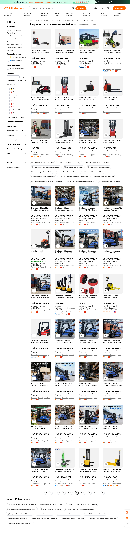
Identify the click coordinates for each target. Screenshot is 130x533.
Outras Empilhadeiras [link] (86, 20)
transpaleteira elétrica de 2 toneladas (19, 514)
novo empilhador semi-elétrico (68, 162)
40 (68, 493)
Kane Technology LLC (110, 310)
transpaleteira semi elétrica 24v (103, 177)
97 (102, 493)
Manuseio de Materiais (45, 20)
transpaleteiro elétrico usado (17, 518)
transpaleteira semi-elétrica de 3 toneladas (45, 167)
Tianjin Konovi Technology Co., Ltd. (41, 267)
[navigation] (16, 257)
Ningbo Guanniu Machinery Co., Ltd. (65, 112)
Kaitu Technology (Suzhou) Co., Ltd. (89, 484)
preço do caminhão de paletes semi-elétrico (80, 181)
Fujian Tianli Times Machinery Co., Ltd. (113, 484)
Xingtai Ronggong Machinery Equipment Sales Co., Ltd (113, 69)
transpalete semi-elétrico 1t (94, 172)
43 (81, 493)
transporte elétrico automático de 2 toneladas (46, 181)
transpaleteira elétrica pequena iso (68, 514)
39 (63, 493)
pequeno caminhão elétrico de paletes (44, 518)
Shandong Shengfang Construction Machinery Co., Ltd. (65, 312)
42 (76, 493)
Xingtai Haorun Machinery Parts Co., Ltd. (41, 355)
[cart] (102, 8)
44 (85, 493)
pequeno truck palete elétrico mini (43, 177)
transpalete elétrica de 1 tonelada (72, 518)
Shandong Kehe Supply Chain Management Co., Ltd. (89, 155)
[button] (73, 8)
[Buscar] (80, 8)
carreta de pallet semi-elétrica (41, 172)
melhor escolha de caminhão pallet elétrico (79, 509)
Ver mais (10, 50)
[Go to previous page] (46, 493)
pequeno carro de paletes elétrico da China (102, 518)
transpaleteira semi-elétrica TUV (98, 167)
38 (59, 493)
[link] (127, 512)
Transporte (60, 20)
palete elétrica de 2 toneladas (109, 181)
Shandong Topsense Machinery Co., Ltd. (41, 155)
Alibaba (32, 20)
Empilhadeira (71, 20)
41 (72, 493)
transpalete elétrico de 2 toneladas (68, 172)
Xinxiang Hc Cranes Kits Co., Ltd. (89, 310)
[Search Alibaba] (50, 8)
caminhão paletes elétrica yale (95, 514)
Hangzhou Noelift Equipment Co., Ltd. (65, 484)
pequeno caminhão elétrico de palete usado (73, 177)
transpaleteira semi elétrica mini (42, 162)
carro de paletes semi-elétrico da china (96, 162)
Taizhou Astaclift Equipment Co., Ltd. (41, 65)
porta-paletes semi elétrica (73, 167)
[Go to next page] (107, 493)
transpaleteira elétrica (45, 514)
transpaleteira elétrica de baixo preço (19, 523)
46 (94, 493)
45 (89, 493)
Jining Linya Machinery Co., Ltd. (89, 65)
